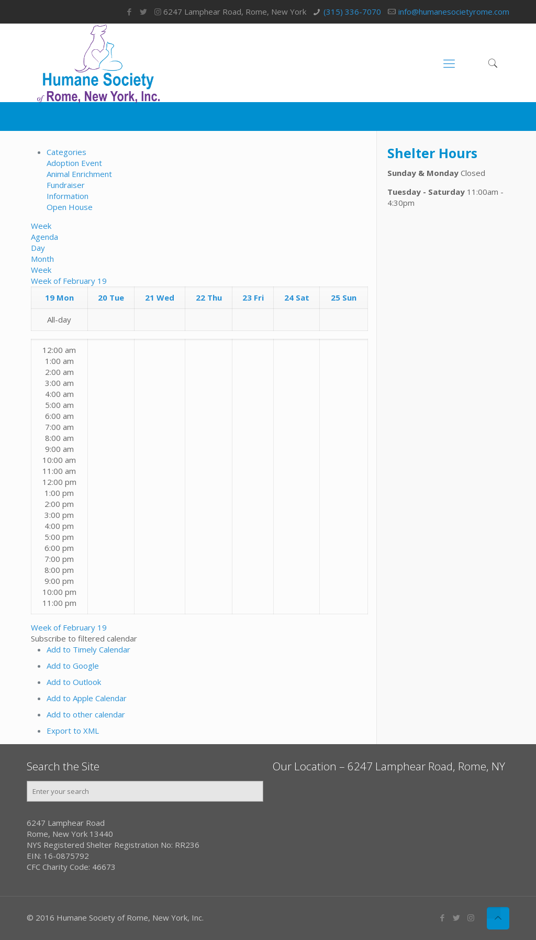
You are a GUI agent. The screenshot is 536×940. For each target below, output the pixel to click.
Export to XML (73, 730)
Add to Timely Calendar (88, 649)
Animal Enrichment (79, 174)
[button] (84, 638)
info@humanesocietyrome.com (453, 11)
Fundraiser (66, 185)
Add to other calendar (86, 714)
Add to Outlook (74, 682)
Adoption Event (74, 163)
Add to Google (73, 665)
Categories (66, 152)
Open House (70, 207)
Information (67, 196)
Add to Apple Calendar (87, 698)
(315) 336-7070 (352, 11)
